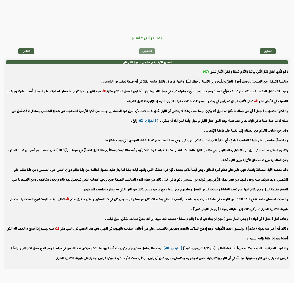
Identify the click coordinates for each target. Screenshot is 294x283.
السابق (268, 51)
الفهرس (147, 51)
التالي (26, 51)
